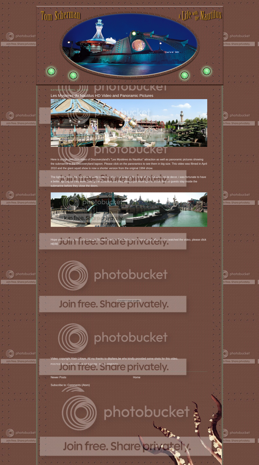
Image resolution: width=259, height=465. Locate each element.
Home (137, 377)
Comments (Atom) (78, 385)
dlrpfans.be (114, 358)
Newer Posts (58, 377)
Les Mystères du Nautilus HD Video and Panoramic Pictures (102, 95)
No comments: (109, 364)
